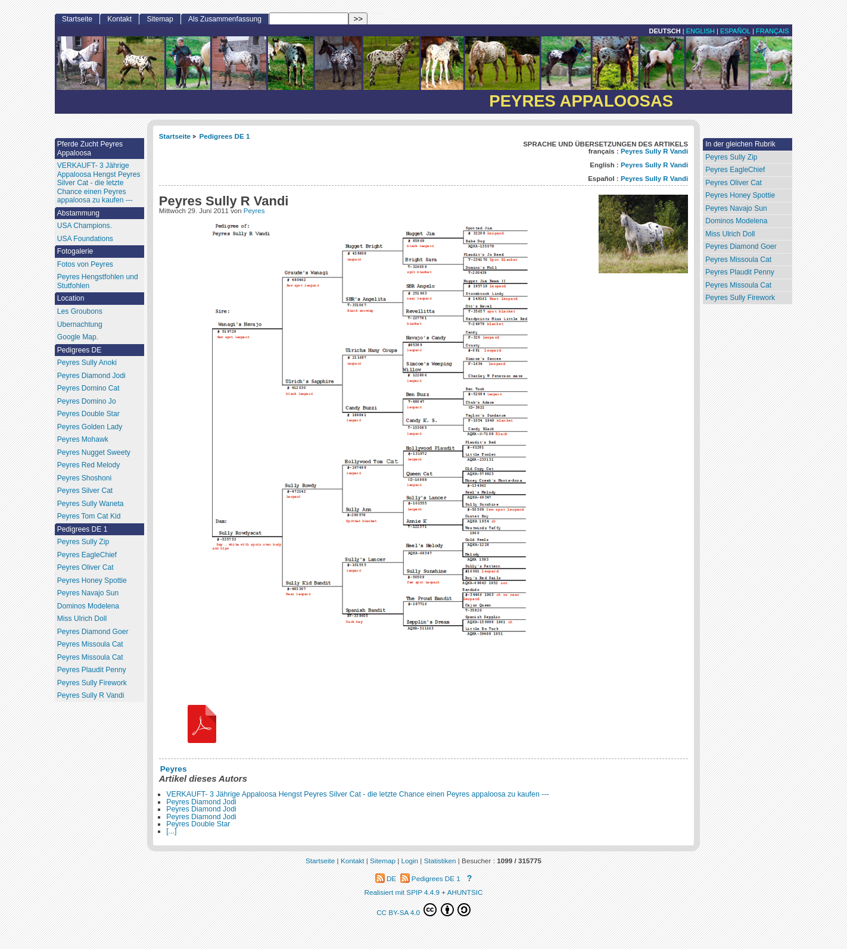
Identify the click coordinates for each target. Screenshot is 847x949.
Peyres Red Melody (88, 465)
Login (410, 860)
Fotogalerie (75, 251)
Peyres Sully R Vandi (654, 151)
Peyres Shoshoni (84, 478)
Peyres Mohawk (82, 439)
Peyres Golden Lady (90, 427)
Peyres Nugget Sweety (93, 452)
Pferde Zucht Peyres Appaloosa (90, 148)
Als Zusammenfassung (224, 19)
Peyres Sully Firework (740, 298)
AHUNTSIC (465, 892)
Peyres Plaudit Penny (739, 272)
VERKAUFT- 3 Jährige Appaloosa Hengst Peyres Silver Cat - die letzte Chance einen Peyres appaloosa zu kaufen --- (357, 794)
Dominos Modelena (736, 221)
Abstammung (78, 213)
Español (735, 31)
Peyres (254, 210)
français (772, 31)
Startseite (175, 136)
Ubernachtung (79, 324)
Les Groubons (79, 311)
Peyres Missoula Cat (738, 259)
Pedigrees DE (79, 350)
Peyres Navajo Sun (736, 208)
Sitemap (160, 19)
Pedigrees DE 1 (224, 136)
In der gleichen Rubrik (740, 144)
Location (71, 298)
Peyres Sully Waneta (90, 504)
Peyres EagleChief (735, 170)
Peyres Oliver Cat (733, 183)
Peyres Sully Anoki (87, 362)
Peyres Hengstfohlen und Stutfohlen (97, 281)
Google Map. (77, 337)
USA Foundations (85, 239)
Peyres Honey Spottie (740, 195)
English (700, 31)
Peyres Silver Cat (85, 490)
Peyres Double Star (198, 824)
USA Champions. (84, 225)
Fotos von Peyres (85, 264)
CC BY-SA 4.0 (423, 909)
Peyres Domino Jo (86, 401)
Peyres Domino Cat (88, 388)
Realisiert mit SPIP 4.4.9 (402, 892)
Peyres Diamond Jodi (201, 802)
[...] (171, 831)
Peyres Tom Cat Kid (89, 516)
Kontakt (119, 19)
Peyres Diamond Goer (741, 246)
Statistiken (440, 860)
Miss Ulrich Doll (730, 234)
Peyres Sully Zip (731, 157)
